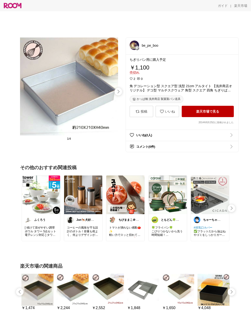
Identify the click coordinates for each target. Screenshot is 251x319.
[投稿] (141, 111)
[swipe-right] (118, 91)
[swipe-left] (20, 292)
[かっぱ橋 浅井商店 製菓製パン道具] (157, 99)
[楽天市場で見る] (208, 111)
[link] (41, 195)
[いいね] (167, 111)
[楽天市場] (240, 6)
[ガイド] (223, 6)
